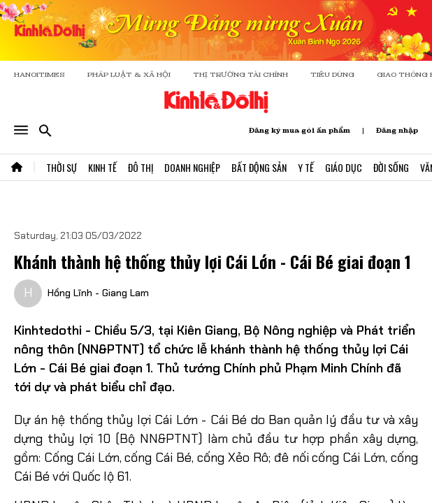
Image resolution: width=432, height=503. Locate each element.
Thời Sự (61, 167)
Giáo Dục (343, 167)
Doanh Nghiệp (192, 167)
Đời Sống (391, 167)
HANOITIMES (39, 74)
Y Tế (306, 167)
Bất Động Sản (259, 167)
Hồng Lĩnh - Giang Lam (98, 292)
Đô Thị (140, 167)
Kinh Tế (102, 167)
